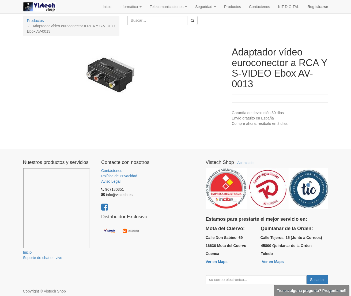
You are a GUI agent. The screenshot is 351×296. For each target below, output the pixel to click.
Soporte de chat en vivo (42, 258)
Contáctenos (111, 170)
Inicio (27, 252)
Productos (35, 20)
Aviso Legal (110, 181)
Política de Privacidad (119, 176)
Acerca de (245, 163)
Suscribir (317, 280)
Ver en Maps (217, 262)
